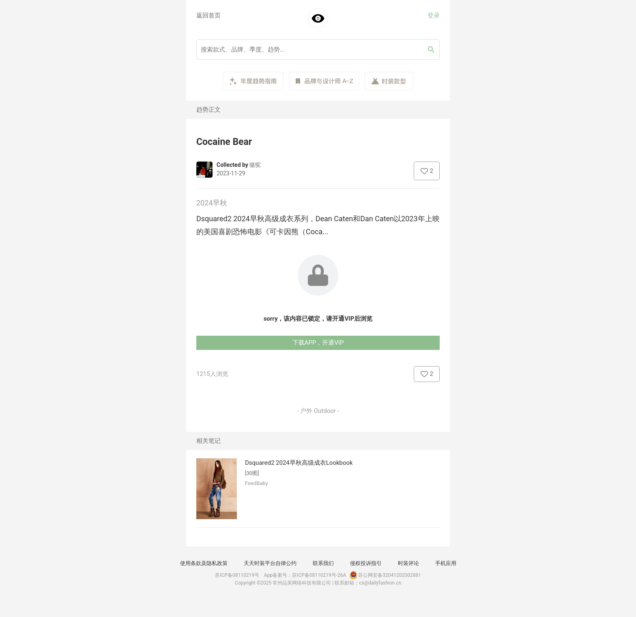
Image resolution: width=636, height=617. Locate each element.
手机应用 (445, 563)
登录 (434, 15)
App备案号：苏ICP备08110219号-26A (305, 575)
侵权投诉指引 (366, 563)
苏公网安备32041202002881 (384, 575)
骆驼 (255, 165)
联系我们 (323, 563)
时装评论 (408, 563)
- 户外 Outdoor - (318, 410)
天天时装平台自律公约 (270, 563)
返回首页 (208, 15)
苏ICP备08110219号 (237, 575)
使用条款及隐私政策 (204, 563)
